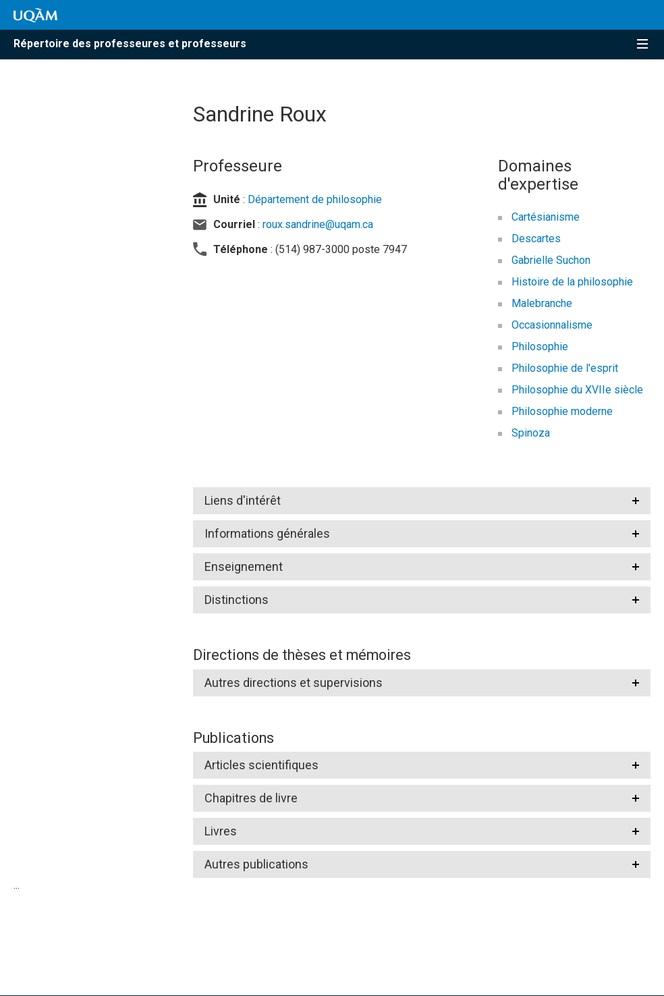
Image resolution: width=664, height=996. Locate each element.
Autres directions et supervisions (293, 682)
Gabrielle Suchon (550, 260)
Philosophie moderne (562, 411)
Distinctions (236, 599)
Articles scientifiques (261, 765)
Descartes (536, 238)
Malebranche (541, 303)
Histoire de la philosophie (572, 281)
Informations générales (267, 533)
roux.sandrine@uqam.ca (317, 224)
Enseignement (243, 566)
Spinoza (530, 432)
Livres (220, 831)
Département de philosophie (315, 199)
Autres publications (256, 864)
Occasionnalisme (551, 325)
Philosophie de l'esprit (564, 368)
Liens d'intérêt (242, 500)
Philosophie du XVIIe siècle (577, 389)
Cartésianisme (545, 217)
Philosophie (539, 346)
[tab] (422, 500)
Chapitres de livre (251, 798)
